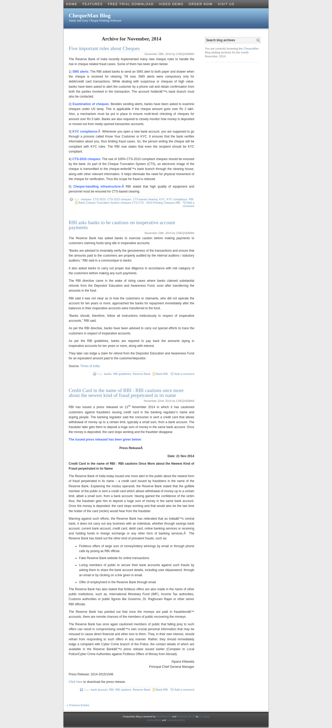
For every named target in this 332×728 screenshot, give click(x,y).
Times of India (90, 366)
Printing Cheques (164, 202)
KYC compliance (177, 199)
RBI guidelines (122, 373)
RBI (191, 199)
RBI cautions (123, 689)
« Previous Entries (78, 705)
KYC (162, 199)
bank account (99, 689)
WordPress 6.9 (163, 716)
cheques (86, 199)
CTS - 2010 (145, 202)
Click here (75, 682)
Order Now (200, 4)
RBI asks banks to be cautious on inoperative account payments (122, 225)
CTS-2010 (99, 199)
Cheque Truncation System (103, 202)
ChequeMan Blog (89, 15)
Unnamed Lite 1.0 (186, 716)
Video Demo (171, 4)
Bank (82, 202)
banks (108, 373)
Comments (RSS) (176, 720)
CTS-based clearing (145, 199)
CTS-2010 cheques (119, 199)
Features (92, 4)
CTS (134, 202)
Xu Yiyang (204, 716)
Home (71, 4)
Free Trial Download (131, 4)
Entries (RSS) (154, 720)
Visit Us (226, 4)
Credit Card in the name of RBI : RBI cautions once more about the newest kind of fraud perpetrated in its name (126, 393)
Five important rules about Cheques (104, 48)
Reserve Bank (141, 373)
